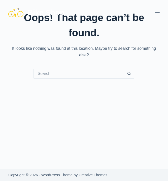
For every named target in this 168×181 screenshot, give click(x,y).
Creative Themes (93, 175)
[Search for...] (78, 74)
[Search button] (129, 74)
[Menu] (157, 12)
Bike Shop (45, 12)
